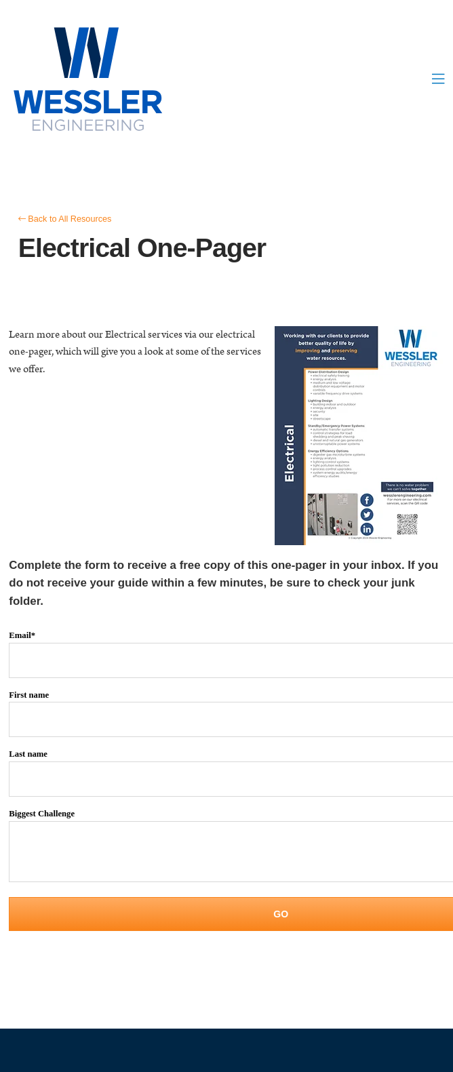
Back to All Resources (65, 219)
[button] (438, 80)
